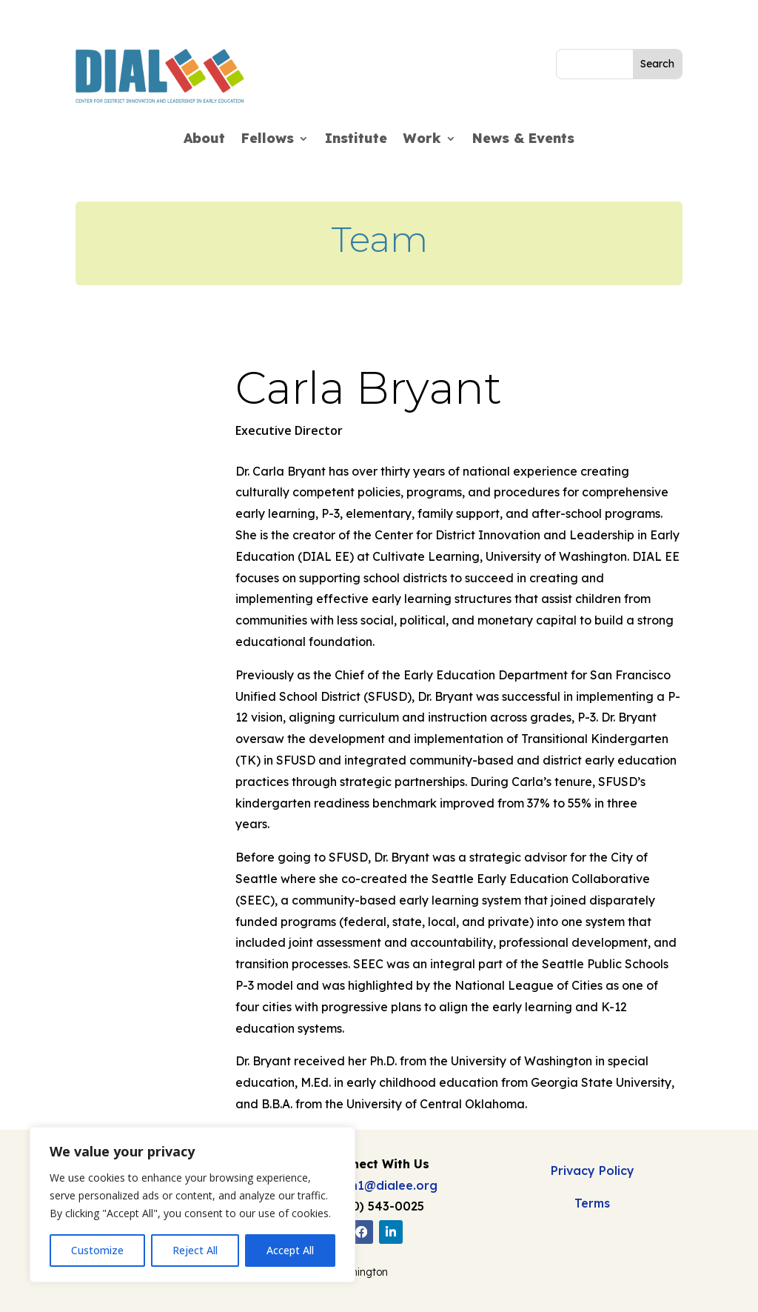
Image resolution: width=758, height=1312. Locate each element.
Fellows (267, 140)
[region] (192, 1204)
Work (422, 140)
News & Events (523, 140)
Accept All (290, 1250)
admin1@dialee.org (379, 1185)
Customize (97, 1250)
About (204, 140)
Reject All (195, 1250)
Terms (592, 1203)
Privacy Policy (592, 1170)
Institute (356, 140)
